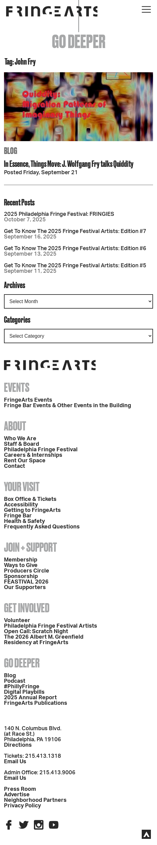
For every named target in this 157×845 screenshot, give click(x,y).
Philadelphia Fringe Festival (41, 450)
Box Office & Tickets (30, 499)
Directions (18, 745)
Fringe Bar (18, 516)
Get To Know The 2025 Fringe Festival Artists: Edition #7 (75, 231)
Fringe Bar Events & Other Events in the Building (67, 405)
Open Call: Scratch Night (36, 631)
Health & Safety (24, 521)
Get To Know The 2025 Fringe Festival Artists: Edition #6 (75, 248)
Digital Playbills (24, 692)
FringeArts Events (28, 400)
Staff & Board (21, 444)
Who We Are (20, 438)
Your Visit (22, 487)
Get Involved (26, 608)
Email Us (15, 761)
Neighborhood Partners (35, 800)
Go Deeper (22, 663)
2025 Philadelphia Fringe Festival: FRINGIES (59, 214)
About (15, 426)
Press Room (20, 789)
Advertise (17, 795)
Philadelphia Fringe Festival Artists (50, 626)
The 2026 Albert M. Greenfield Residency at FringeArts (43, 639)
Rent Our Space (25, 461)
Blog (10, 675)
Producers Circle (26, 571)
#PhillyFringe (21, 686)
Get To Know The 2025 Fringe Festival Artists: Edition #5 (75, 266)
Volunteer (17, 620)
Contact (14, 466)
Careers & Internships (33, 455)
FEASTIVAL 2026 (26, 582)
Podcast (14, 681)
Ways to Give (21, 565)
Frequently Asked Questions (42, 527)
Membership (20, 560)
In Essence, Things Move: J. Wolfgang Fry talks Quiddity (68, 163)
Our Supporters (25, 587)
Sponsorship (21, 576)
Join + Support (30, 547)
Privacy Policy (22, 806)
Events (16, 387)
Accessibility (21, 505)
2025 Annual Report (30, 697)
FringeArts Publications (35, 703)
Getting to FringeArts (32, 510)
